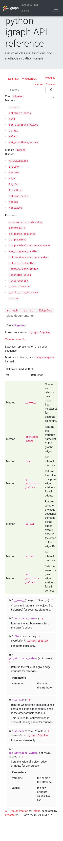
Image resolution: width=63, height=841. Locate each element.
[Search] (27, 90)
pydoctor (10, 815)
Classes (50, 84)
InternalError (18, 196)
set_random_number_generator (28, 257)
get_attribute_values (23, 125)
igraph (11, 8)
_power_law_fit (19, 286)
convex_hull (17, 228)
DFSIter (14, 172)
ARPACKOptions (18, 161)
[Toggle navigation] (55, 8)
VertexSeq (15, 208)
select (13, 136)
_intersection (18, 281)
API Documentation (22, 79)
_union (13, 298)
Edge (12, 178)
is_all (13, 130)
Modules (50, 77)
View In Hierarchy (15, 339)
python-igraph (30, 4)
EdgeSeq (18, 96)
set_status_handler (22, 263)
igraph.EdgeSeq (39, 332)
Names (39, 84)
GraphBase (15, 190)
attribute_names (20, 113)
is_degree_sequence (22, 234)
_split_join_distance (23, 292)
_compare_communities (23, 269)
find (12, 119)
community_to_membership (26, 222)
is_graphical (18, 239)
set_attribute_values (23, 142)
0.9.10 (26, 11)
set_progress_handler (23, 251)
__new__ (14, 107)
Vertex (13, 202)
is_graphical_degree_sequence (29, 245)
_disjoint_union (20, 275)
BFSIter (14, 167)
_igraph (20, 150)
